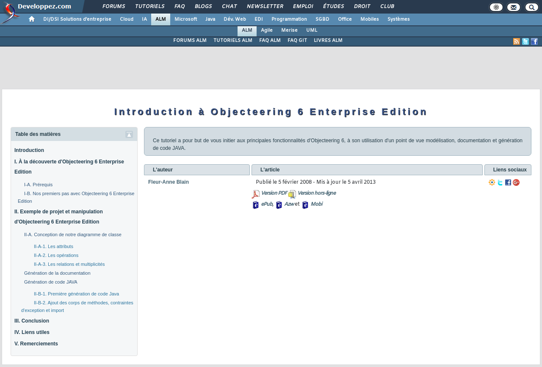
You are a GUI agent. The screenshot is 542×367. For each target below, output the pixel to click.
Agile (267, 30)
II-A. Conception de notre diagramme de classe (73, 234)
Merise (289, 30)
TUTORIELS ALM (232, 41)
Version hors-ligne (316, 193)
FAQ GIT (297, 41)
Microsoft (185, 19)
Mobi (316, 204)
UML (311, 30)
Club (386, 6)
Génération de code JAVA (50, 281)
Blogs (203, 6)
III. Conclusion (31, 321)
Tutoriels (149, 6)
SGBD (322, 19)
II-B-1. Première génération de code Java (76, 293)
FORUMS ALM (190, 41)
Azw (288, 204)
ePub (266, 204)
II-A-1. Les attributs (53, 246)
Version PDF (274, 193)
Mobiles (369, 19)
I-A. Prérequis (38, 184)
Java (210, 19)
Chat (229, 6)
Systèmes (398, 19)
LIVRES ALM (328, 41)
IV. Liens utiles (32, 332)
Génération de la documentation (57, 273)
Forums (113, 6)
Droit (362, 6)
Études (333, 6)
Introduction (29, 150)
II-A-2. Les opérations (56, 255)
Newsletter (264, 6)
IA (144, 19)
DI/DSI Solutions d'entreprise (77, 19)
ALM (160, 19)
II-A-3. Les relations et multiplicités (69, 264)
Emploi (302, 6)
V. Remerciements (36, 344)
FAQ (179, 6)
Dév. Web (235, 19)
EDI (258, 19)
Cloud (126, 19)
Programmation (289, 19)
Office (345, 19)
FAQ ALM (270, 41)
